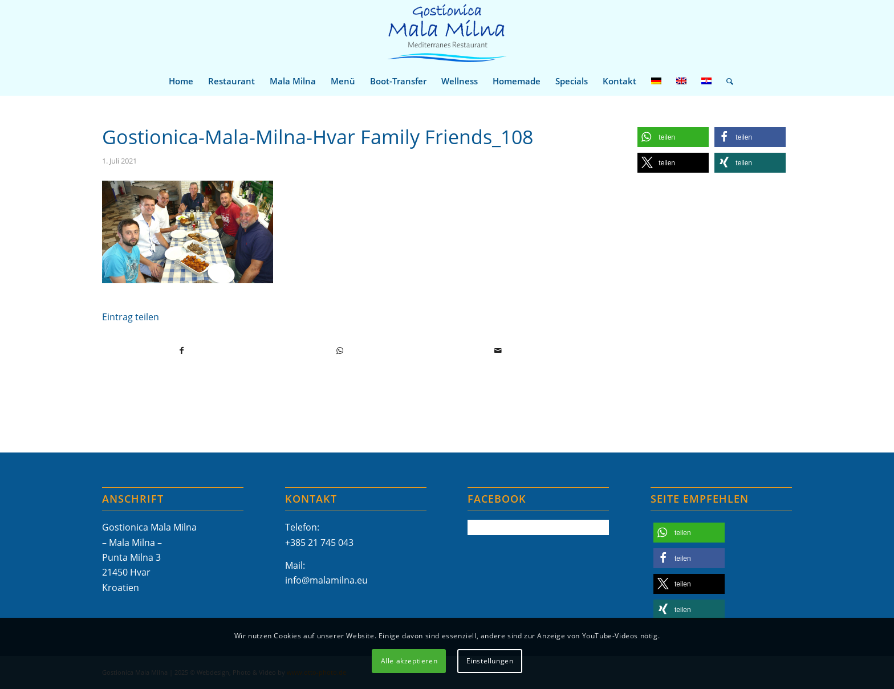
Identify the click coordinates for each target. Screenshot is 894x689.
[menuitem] (181, 81)
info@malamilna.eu (326, 580)
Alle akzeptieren (409, 661)
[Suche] (726, 81)
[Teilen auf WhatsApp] (339, 350)
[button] (673, 137)
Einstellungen (490, 661)
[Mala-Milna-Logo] (446, 33)
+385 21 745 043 (319, 542)
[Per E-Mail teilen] (497, 350)
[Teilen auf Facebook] (182, 350)
